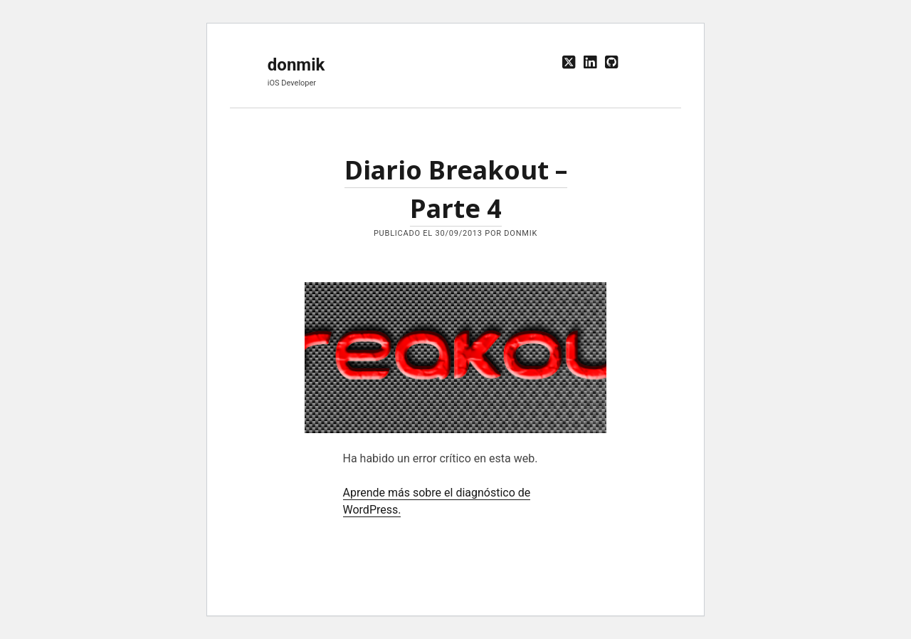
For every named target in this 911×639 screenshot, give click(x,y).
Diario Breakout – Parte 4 (455, 357)
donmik (296, 65)
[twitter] (568, 62)
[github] (611, 62)
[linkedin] (590, 62)
